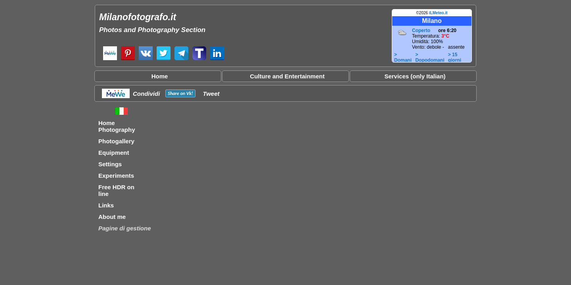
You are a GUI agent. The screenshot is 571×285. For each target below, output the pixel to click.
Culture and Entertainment (287, 76)
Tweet (211, 93)
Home (159, 76)
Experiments (116, 175)
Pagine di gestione (124, 228)
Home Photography (116, 126)
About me (112, 216)
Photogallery (116, 141)
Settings (110, 164)
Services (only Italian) (414, 76)
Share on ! (180, 93)
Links (106, 205)
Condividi (146, 93)
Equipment (113, 152)
